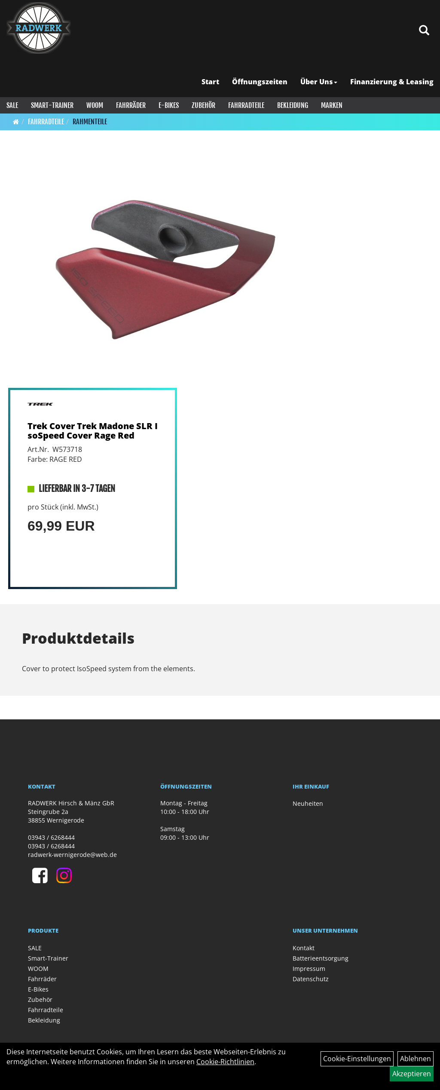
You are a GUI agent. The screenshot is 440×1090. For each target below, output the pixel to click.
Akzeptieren (411, 1073)
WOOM (94, 105)
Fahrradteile (246, 105)
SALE (12, 105)
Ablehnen (415, 1058)
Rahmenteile (90, 121)
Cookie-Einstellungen (357, 1058)
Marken (331, 105)
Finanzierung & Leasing (392, 81)
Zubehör (203, 105)
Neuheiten (308, 803)
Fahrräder (131, 105)
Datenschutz (311, 979)
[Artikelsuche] (424, 31)
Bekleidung (292, 105)
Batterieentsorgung (320, 958)
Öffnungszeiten (259, 81)
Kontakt (304, 948)
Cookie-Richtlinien (225, 1061)
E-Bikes (169, 105)
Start (210, 81)
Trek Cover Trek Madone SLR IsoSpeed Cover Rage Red (93, 430)
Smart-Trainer (52, 105)
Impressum (309, 968)
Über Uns (318, 81)
